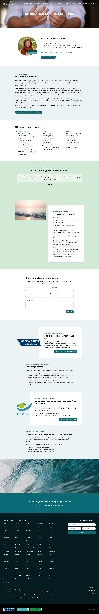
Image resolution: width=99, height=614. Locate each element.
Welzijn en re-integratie (56, 3)
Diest (16, 536)
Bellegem (51, 523)
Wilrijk (4, 578)
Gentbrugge (18, 543)
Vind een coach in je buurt (70, 3)
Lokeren (51, 561)
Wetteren (51, 574)
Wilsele (16, 578)
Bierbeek (40, 526)
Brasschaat (17, 533)
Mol (50, 564)
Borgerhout (29, 530)
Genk (27, 540)
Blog (79, 3)
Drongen (40, 536)
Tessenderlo (18, 574)
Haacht (39, 543)
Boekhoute (6, 530)
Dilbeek (28, 536)
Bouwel (51, 530)
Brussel (39, 533)
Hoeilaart (17, 554)
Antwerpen (40, 523)
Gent (39, 540)
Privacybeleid (92, 608)
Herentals (40, 547)
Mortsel (5, 567)
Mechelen (5, 564)
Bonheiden (17, 530)
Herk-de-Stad (18, 550)
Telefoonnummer (54, 293)
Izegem (28, 554)
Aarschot (17, 523)
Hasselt (5, 547)
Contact (93, 3)
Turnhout (28, 574)
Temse (5, 574)
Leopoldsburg (6, 561)
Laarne (39, 557)
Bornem (39, 530)
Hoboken (5, 554)
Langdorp (51, 557)
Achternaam (53, 287)
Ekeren (50, 536)
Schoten (40, 571)
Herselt (39, 550)
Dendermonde (6, 536)
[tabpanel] (49, 182)
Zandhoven (29, 578)
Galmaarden (6, 540)
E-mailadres (28, 293)
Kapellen (40, 554)
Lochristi (40, 561)
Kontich (5, 557)
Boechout (51, 526)
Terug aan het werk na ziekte (41, 3)
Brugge (28, 533)
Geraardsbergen (30, 543)
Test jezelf (85, 3)
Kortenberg (17, 557)
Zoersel (51, 578)
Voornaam (28, 287)
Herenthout (51, 547)
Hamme (51, 543)
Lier (27, 561)
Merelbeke (40, 564)
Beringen (5, 526)
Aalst (4, 523)
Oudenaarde (6, 571)
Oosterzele (51, 567)
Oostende (40, 567)
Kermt (50, 554)
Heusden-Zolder (53, 550)
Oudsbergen (18, 571)
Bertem (16, 526)
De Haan (51, 533)
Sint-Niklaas (52, 571)
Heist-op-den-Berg (30, 547)
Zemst (39, 578)
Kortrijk (27, 557)
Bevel (27, 526)
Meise (27, 564)
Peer (27, 571)
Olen (27, 567)
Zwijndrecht (6, 581)
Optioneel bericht (29, 300)
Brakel (4, 533)
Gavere (16, 540)
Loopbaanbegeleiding (27, 3)
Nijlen (16, 567)
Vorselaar (40, 574)
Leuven (16, 561)
